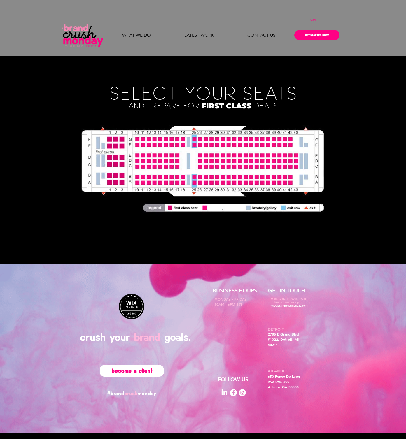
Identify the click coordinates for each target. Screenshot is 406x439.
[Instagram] (242, 392)
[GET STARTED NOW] (317, 35)
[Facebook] (233, 392)
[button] (316, 20)
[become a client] (132, 371)
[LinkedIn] (224, 392)
